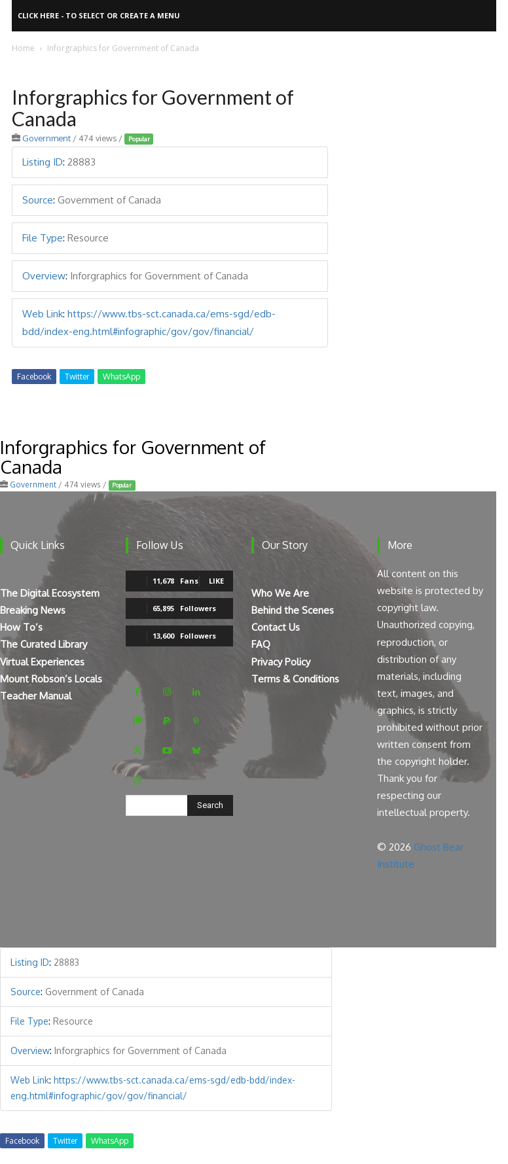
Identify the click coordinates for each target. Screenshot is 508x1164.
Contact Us (275, 627)
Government (46, 138)
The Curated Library (43, 644)
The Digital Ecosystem (50, 593)
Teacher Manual (35, 696)
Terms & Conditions (295, 679)
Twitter (77, 376)
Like (216, 581)
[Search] (210, 805)
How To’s (21, 627)
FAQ (260, 644)
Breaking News (32, 610)
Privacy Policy (280, 662)
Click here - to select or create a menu (99, 15)
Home (23, 48)
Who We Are (280, 593)
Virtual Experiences (42, 662)
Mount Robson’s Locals (51, 679)
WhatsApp (121, 376)
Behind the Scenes (292, 610)
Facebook (34, 376)
